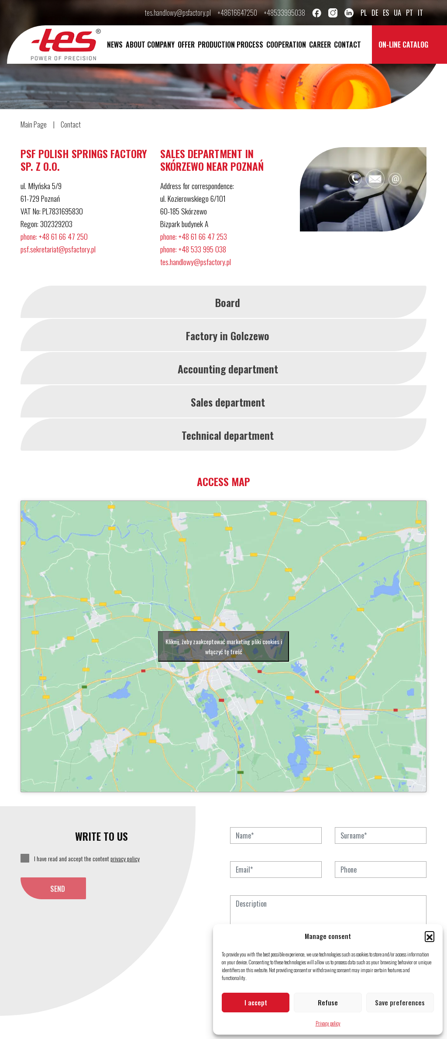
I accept (255, 1002)
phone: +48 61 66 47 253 (193, 236)
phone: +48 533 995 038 (193, 249)
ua (397, 12)
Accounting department (228, 368)
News (115, 44)
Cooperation (286, 44)
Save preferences (400, 1002)
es (386, 12)
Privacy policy (328, 1023)
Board (227, 302)
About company (150, 44)
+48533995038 (284, 12)
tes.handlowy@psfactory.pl (178, 12)
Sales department (228, 402)
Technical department (228, 435)
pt (409, 12)
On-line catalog (403, 44)
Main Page (34, 124)
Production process (230, 44)
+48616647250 (237, 12)
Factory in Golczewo (227, 335)
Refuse (328, 1002)
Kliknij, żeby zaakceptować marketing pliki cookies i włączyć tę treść (223, 646)
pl (364, 12)
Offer (186, 44)
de (374, 12)
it (420, 12)
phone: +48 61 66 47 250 (54, 236)
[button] (429, 936)
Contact (347, 44)
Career (320, 44)
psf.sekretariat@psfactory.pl (58, 249)
